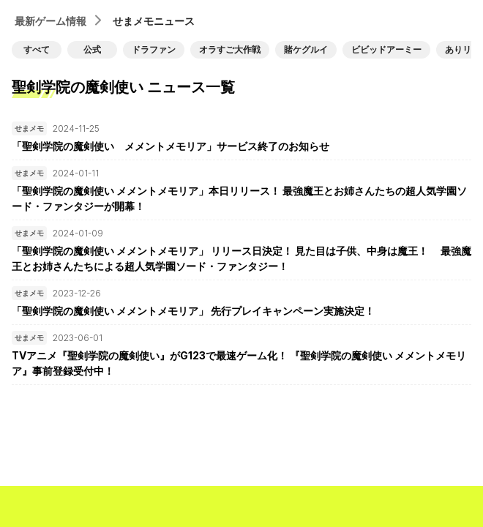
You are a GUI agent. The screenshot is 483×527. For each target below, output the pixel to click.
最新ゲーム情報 (50, 21)
